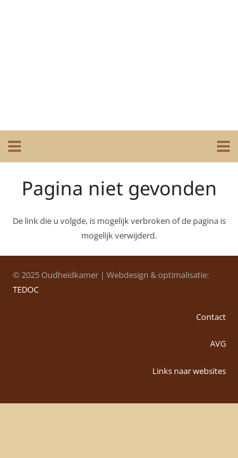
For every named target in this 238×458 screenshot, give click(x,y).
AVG (218, 343)
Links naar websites (189, 371)
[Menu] (15, 146)
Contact (211, 317)
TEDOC (26, 289)
